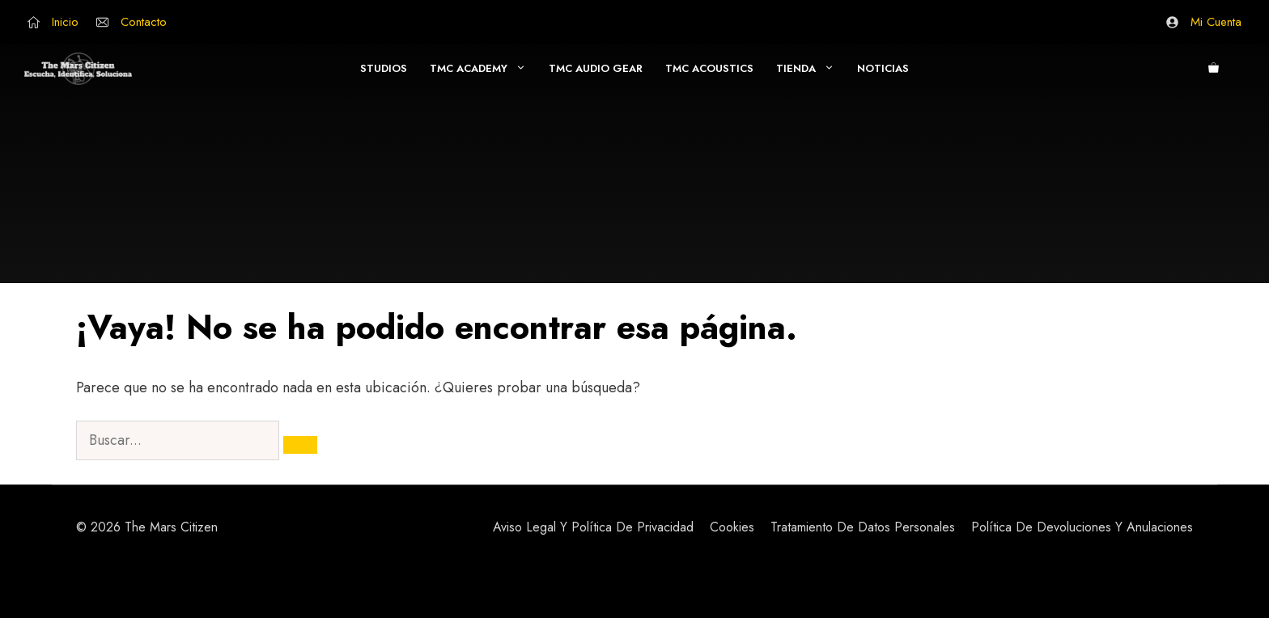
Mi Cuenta (1215, 22)
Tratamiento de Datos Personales (862, 527)
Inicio (65, 22)
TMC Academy (483, 68)
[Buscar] (300, 445)
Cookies (732, 527)
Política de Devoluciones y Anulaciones (1082, 527)
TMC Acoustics (709, 68)
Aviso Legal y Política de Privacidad (593, 527)
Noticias (883, 68)
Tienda (811, 68)
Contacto (144, 22)
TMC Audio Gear (596, 68)
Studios (383, 68)
